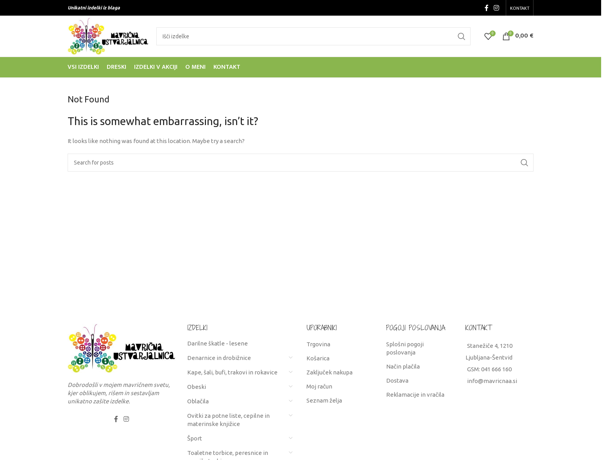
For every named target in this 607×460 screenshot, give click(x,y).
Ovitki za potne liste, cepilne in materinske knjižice (228, 419)
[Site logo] (108, 35)
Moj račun (319, 386)
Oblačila (198, 401)
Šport (194, 438)
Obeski (196, 386)
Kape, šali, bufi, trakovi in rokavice (232, 372)
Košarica (317, 358)
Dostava (397, 380)
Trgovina (318, 344)
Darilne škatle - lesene (217, 343)
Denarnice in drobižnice (219, 357)
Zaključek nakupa (329, 372)
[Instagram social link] (496, 8)
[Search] (313, 36)
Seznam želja (324, 400)
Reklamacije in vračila (415, 394)
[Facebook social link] (486, 8)
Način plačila (403, 366)
